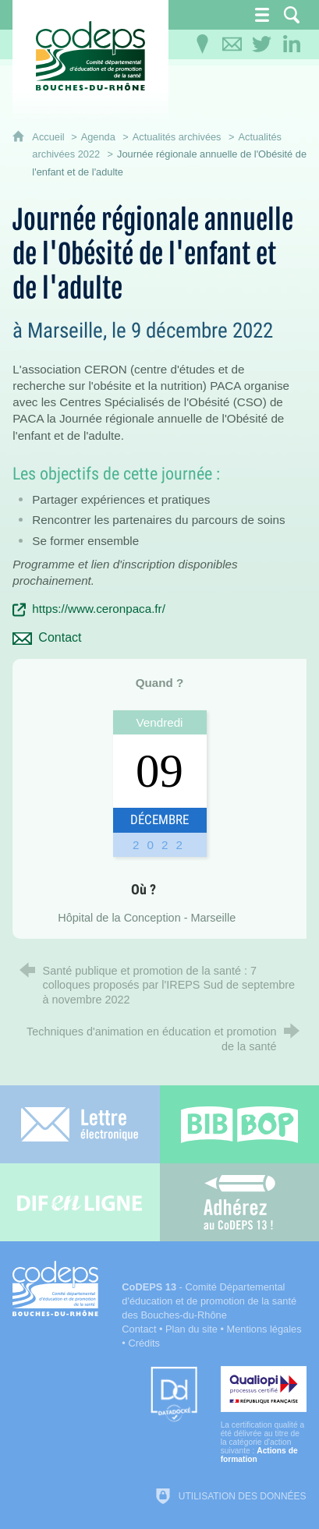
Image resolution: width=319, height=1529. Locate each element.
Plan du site (191, 1329)
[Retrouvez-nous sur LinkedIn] (292, 44)
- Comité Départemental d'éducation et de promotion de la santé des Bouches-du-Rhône (209, 1301)
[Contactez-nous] (232, 44)
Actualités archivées (177, 137)
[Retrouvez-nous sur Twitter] (262, 44)
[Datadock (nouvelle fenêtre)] (174, 1395)
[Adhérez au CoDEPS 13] (240, 1202)
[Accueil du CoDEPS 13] (90, 56)
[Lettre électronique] (80, 1124)
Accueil (49, 137)
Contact (139, 1329)
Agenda (98, 137)
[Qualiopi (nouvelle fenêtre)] (264, 1415)
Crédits (144, 1343)
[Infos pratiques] (203, 44)
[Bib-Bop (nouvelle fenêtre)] (240, 1124)
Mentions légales (264, 1329)
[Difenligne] (80, 1202)
